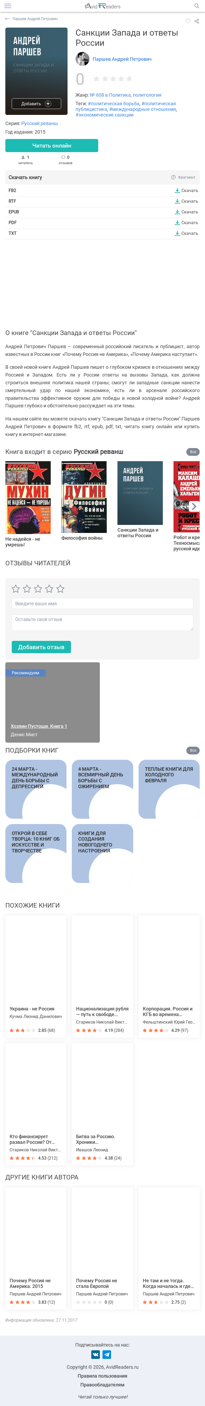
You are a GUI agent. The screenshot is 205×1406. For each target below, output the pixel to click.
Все (193, 452)
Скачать (190, 190)
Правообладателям (102, 1385)
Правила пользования (102, 1376)
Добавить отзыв (41, 647)
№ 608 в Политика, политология (125, 95)
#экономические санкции (104, 115)
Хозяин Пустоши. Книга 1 (39, 727)
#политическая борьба (113, 103)
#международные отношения (142, 109)
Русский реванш (39, 123)
